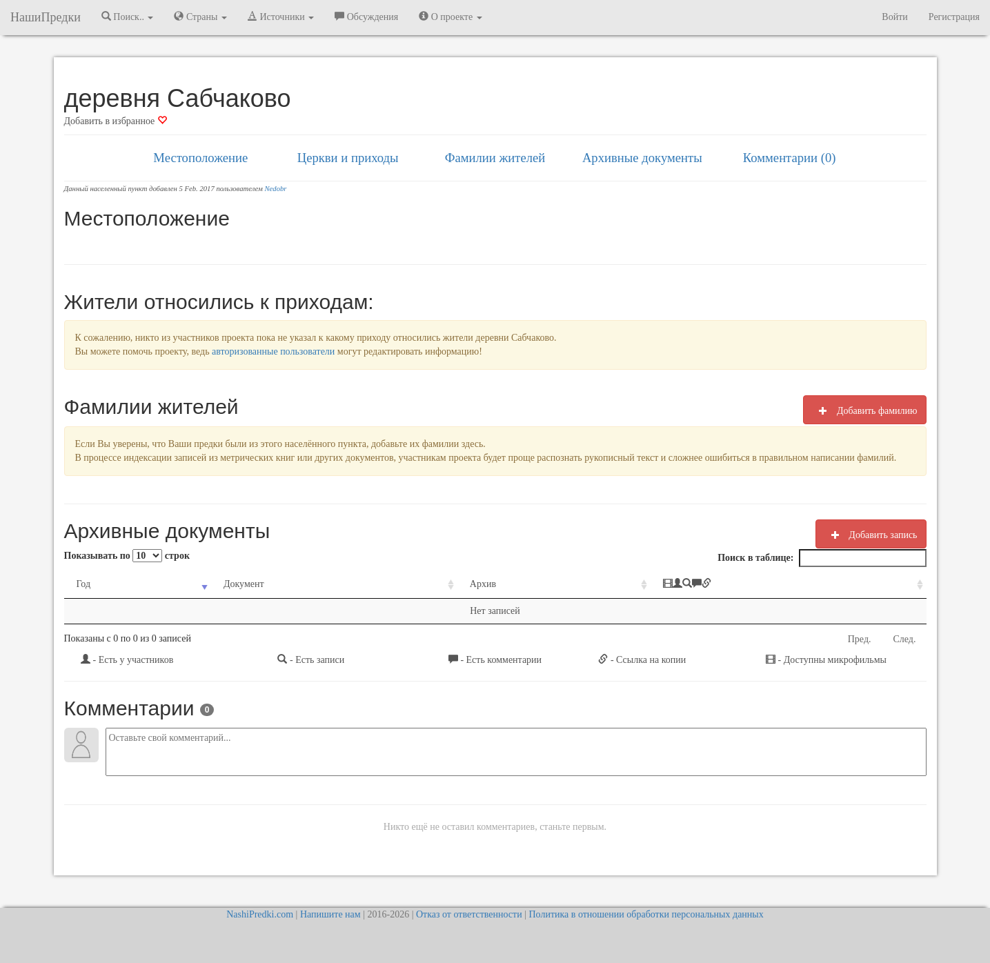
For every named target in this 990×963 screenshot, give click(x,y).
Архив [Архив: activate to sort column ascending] (483, 584)
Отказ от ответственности (469, 914)
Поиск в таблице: (821, 558)
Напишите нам (330, 914)
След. (904, 639)
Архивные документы (642, 157)
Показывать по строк (127, 555)
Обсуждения (366, 16)
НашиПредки (45, 17)
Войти (894, 17)
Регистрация (954, 17)
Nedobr (276, 188)
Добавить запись (871, 534)
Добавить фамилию (864, 410)
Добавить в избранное (115, 121)
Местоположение (200, 157)
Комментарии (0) (789, 157)
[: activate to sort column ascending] (789, 584)
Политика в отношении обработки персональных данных (645, 914)
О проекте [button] (450, 16)
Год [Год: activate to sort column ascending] (84, 584)
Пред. (859, 639)
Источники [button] (281, 16)
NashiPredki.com (259, 914)
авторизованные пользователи (273, 351)
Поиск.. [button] (127, 16)
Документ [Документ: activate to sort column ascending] (244, 584)
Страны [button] (200, 16)
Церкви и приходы (348, 157)
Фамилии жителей (495, 157)
